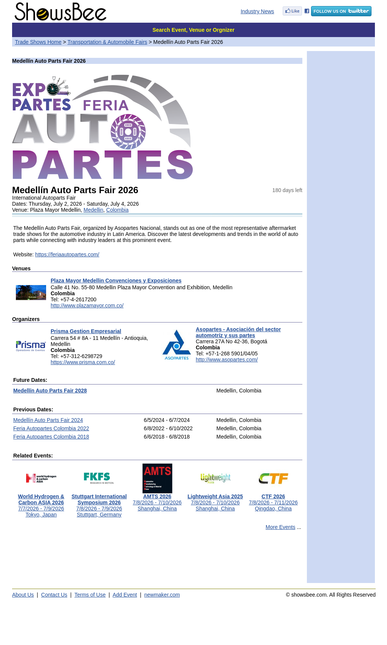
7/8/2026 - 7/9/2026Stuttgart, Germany (99, 503)
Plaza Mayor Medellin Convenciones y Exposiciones (116, 281)
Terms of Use (89, 595)
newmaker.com (162, 595)
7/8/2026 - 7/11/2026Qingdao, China (273, 500)
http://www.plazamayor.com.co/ (87, 305)
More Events (281, 527)
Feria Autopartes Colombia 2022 (51, 428)
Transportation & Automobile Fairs (107, 42)
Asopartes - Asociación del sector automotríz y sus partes (238, 332)
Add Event (125, 595)
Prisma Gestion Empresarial (86, 331)
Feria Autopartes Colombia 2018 (51, 437)
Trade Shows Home (38, 42)
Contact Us (54, 595)
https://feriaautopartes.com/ (67, 254)
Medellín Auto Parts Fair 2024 (48, 420)
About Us (23, 595)
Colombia (117, 210)
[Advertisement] (157, 560)
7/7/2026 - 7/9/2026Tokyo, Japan (41, 503)
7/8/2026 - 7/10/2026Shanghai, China (157, 500)
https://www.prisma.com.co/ (83, 362)
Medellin (93, 210)
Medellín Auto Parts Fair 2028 (50, 391)
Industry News (257, 11)
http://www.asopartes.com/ (227, 360)
